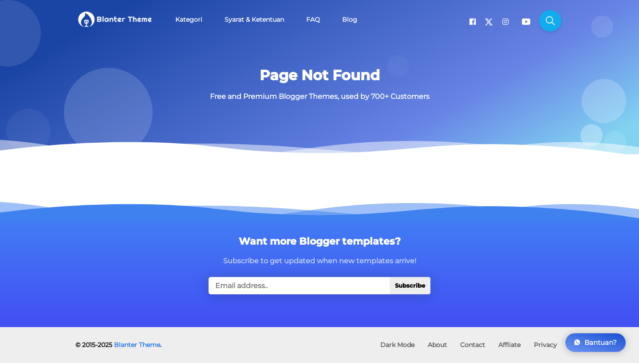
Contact (472, 345)
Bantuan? (595, 342)
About (437, 345)
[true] (319, 285)
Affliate (509, 345)
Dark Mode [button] (397, 345)
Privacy (545, 345)
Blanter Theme (137, 345)
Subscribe (410, 285)
